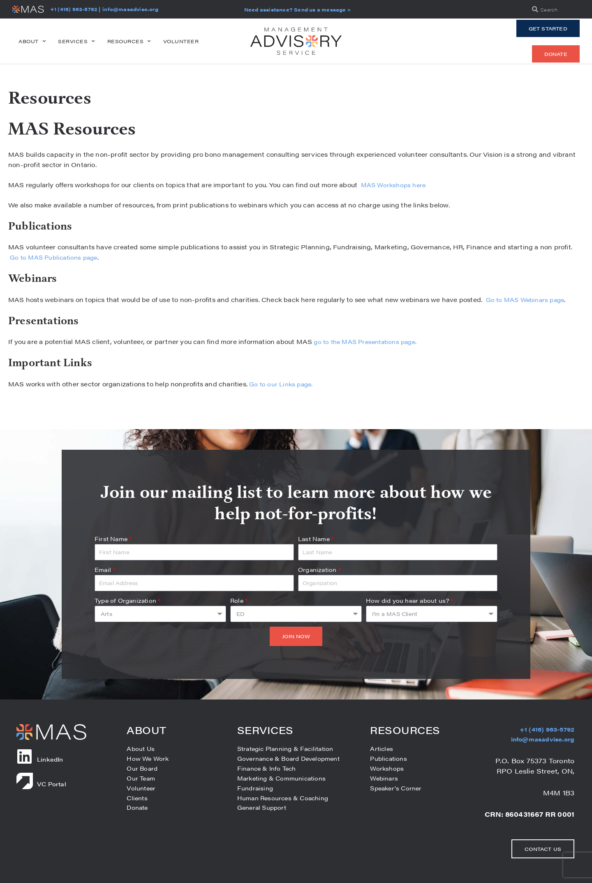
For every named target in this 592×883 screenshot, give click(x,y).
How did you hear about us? (409, 600)
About (32, 41)
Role (238, 600)
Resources (129, 41)
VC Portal (51, 784)
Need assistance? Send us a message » (297, 9)
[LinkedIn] (24, 756)
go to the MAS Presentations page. (369, 341)
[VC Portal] (24, 781)
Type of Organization (127, 600)
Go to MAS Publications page (56, 257)
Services (76, 41)
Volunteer (181, 41)
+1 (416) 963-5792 (73, 9)
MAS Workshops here (394, 184)
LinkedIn (50, 759)
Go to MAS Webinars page (527, 299)
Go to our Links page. (282, 383)
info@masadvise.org (130, 9)
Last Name (316, 538)
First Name (113, 538)
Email (105, 569)
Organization (319, 569)
